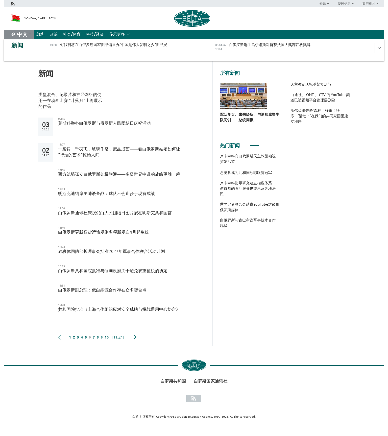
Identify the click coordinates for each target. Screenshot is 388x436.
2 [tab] (264, 143)
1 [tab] (254, 143)
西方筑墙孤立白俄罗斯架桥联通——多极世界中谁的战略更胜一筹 (119, 174)
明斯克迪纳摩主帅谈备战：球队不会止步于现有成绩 (106, 193)
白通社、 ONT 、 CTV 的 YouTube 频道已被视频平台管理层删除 (320, 97)
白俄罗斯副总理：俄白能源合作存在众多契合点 (102, 290)
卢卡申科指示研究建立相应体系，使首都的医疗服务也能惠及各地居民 (248, 188)
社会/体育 (72, 34)
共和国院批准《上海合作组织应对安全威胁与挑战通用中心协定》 (119, 309)
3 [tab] (274, 143)
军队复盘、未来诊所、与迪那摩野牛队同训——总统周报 (249, 117)
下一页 (135, 337)
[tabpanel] (249, 193)
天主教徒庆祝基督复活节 (311, 84)
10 (107, 337)
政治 (54, 34)
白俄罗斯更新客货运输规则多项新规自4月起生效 (103, 232)
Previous (59, 337)
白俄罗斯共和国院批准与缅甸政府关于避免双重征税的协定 (113, 270)
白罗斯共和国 (173, 381)
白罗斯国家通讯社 (210, 381)
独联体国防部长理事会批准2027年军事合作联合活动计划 (111, 251)
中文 (22, 34)
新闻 (17, 45)
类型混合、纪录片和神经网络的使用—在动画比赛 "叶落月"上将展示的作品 (70, 100)
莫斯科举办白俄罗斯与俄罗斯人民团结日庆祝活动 (104, 123)
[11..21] (118, 337)
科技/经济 (95, 34)
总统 (40, 34)
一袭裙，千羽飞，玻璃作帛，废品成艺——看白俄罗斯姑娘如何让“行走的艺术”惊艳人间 (119, 151)
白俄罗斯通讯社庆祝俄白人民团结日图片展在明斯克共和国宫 (115, 212)
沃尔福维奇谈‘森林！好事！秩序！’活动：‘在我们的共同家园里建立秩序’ (319, 115)
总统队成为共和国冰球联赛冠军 (246, 172)
